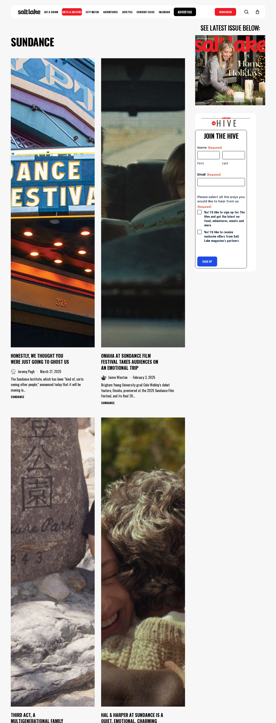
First (200, 163)
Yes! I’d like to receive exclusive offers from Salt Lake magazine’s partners (221, 236)
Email (209, 174)
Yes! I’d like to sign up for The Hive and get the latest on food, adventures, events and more (224, 218)
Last (225, 163)
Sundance (17, 396)
